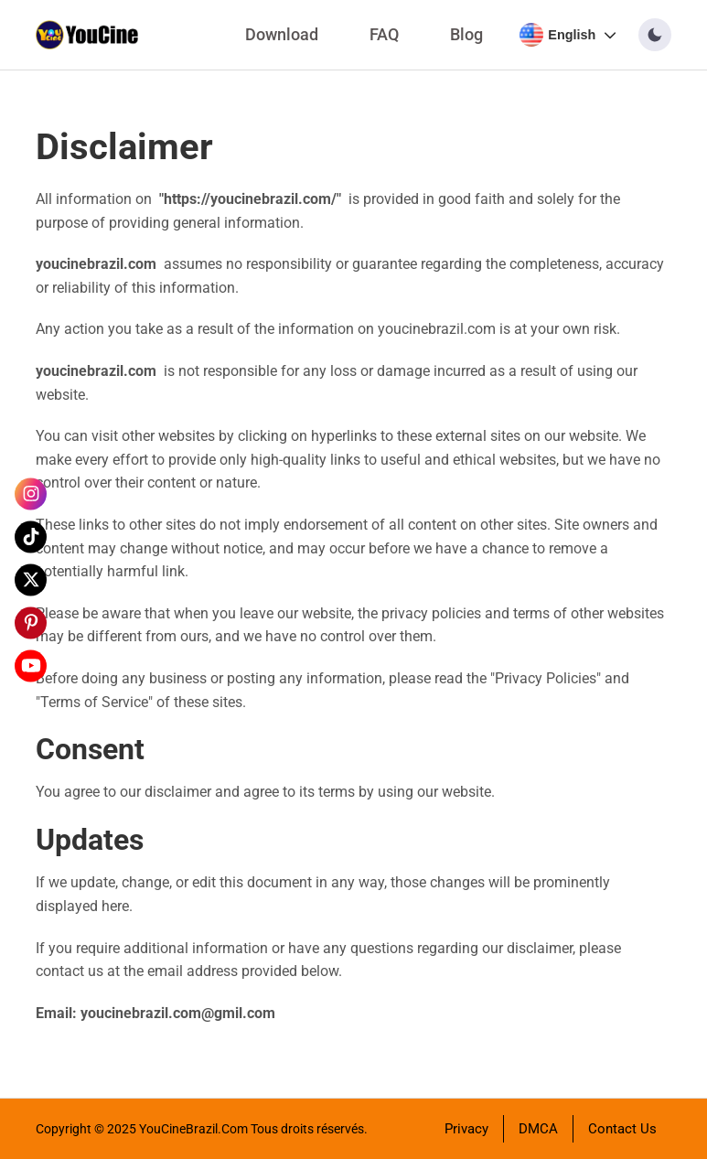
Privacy (466, 1129)
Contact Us (622, 1129)
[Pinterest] (31, 622)
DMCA (538, 1129)
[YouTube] (31, 665)
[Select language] (568, 35)
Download (281, 35)
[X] (31, 579)
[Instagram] (31, 494)
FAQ (384, 35)
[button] (654, 34)
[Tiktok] (31, 536)
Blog (466, 35)
